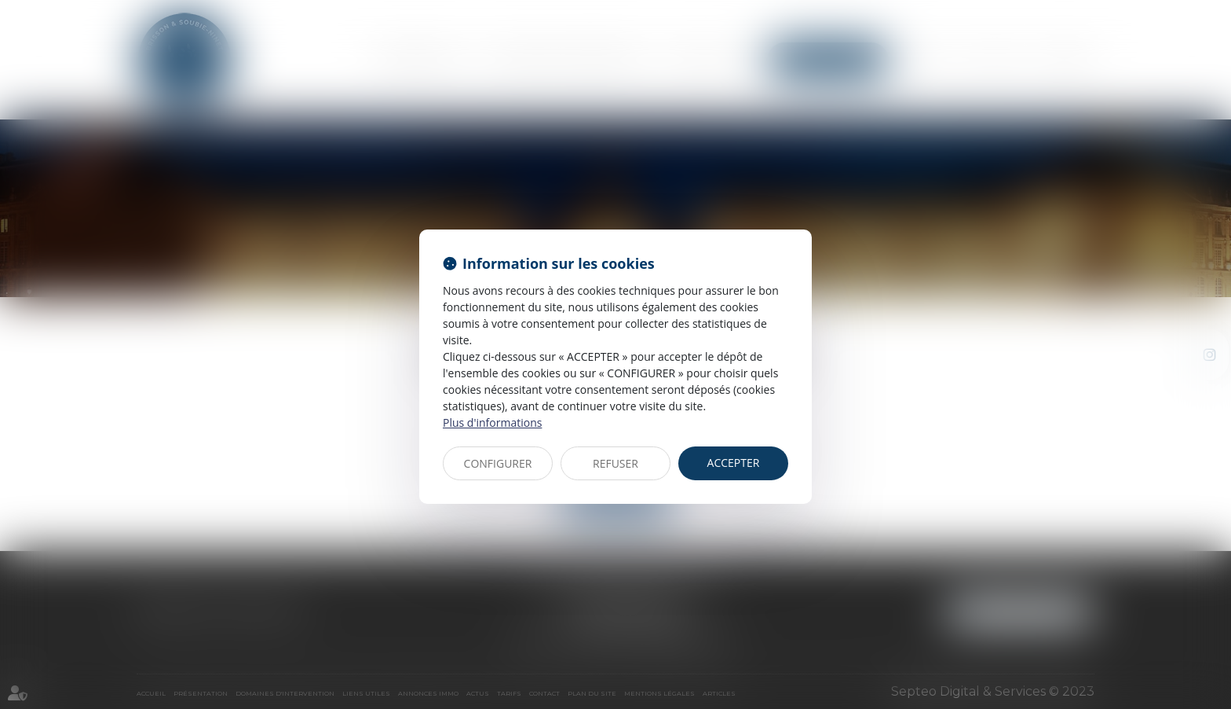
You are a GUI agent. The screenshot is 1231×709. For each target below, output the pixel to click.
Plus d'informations (492, 422)
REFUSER (615, 463)
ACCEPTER (733, 462)
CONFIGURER (498, 463)
